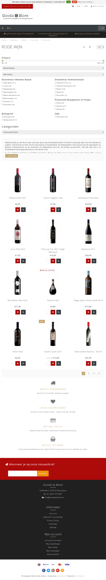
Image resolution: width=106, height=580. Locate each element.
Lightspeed (61, 576)
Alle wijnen (62, 117)
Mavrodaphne (10, 92)
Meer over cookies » (86, 2)
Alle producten (53, 554)
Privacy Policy (53, 520)
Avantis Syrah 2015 (53, 351)
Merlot (61, 89)
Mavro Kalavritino (12, 95)
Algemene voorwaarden (53, 517)
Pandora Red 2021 (17, 198)
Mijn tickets (53, 547)
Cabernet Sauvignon (66, 86)
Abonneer (43, 473)
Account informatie (53, 540)
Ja (68, 2)
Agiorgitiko (10, 83)
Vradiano (8, 101)
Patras (60, 103)
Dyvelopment (79, 576)
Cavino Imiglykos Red (53, 198)
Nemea (61, 109)
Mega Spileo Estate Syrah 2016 (88, 300)
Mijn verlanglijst (53, 551)
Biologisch (9, 117)
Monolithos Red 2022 (18, 300)
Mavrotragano (10, 98)
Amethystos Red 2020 (88, 198)
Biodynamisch (10, 120)
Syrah (60, 92)
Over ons (53, 514)
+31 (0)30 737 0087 (54, 494)
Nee (74, 2)
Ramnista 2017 (88, 249)
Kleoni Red (18, 351)
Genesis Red (53, 300)
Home (4, 40)
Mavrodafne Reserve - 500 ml (88, 351)
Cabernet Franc (64, 83)
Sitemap (53, 527)
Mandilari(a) (9, 89)
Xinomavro (9, 104)
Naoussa (61, 106)
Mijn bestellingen (53, 544)
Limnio (7, 86)
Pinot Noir (62, 95)
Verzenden (53, 524)
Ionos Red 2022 (17, 249)
